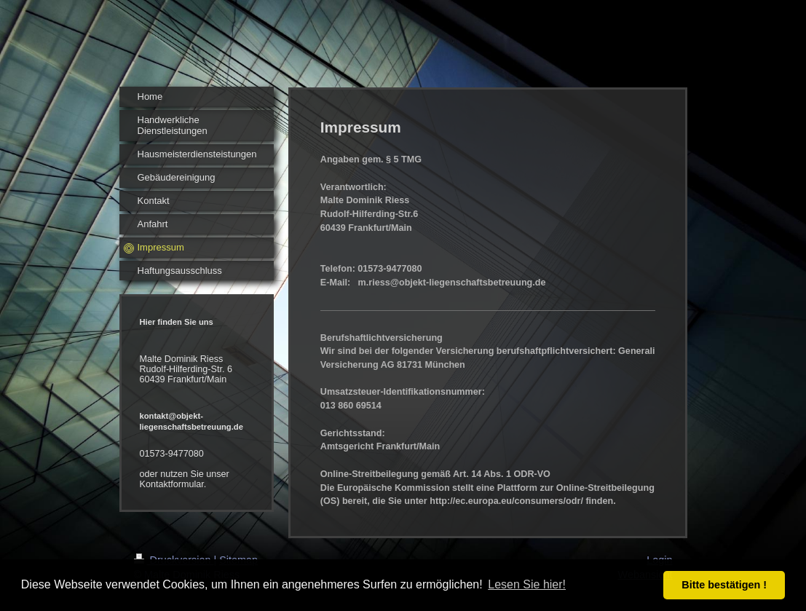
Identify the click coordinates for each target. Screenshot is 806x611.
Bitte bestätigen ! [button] (724, 585)
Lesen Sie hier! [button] (527, 584)
